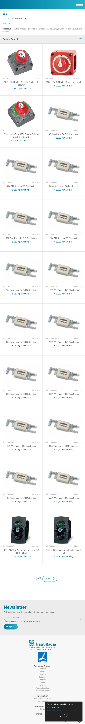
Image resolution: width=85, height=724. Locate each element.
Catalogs (42, 677)
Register (10, 626)
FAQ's (42, 672)
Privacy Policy (33, 621)
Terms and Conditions (42, 699)
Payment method (42, 688)
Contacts (42, 669)
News (42, 709)
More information (54, 710)
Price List (42, 680)
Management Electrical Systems (50, 29)
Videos (42, 683)
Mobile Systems (20, 29)
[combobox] (21, 18)
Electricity (32, 29)
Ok (64, 715)
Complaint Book (42, 691)
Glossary (42, 674)
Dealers (42, 685)
